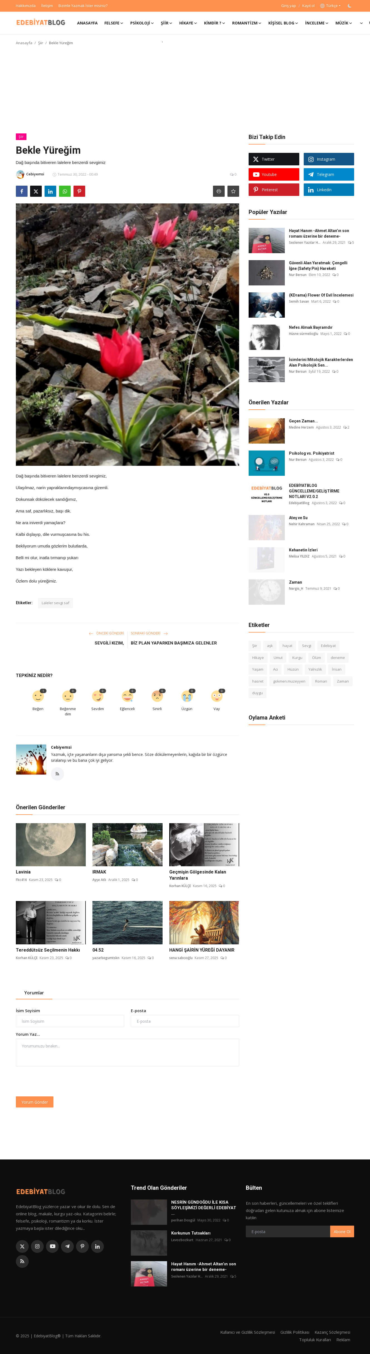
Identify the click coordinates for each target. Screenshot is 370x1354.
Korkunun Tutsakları (190, 1233)
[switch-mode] (350, 6)
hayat (287, 645)
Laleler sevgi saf (55, 602)
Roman (321, 681)
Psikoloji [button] (142, 23)
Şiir (40, 42)
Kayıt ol (308, 5)
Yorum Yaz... (28, 1034)
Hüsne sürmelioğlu (303, 333)
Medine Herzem (301, 427)
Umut (278, 657)
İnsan (337, 669)
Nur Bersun (298, 274)
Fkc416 (21, 880)
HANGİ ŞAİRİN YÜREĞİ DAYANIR (201, 950)
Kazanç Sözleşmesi (332, 1332)
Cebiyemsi (61, 747)
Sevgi (306, 645)
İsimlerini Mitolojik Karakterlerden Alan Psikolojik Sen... (321, 362)
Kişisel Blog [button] (283, 23)
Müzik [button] (343, 23)
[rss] (22, 1261)
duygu (257, 692)
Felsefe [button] (114, 23)
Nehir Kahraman (302, 524)
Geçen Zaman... (303, 421)
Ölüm (316, 657)
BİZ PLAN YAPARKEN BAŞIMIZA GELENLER (174, 643)
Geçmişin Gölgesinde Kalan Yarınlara (197, 875)
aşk (270, 645)
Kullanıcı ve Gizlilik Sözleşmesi (246, 1332)
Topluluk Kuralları (315, 1339)
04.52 (98, 950)
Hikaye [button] (188, 23)
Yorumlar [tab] (34, 993)
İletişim (47, 5)
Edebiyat (328, 645)
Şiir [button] (167, 23)
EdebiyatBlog (299, 503)
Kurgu (297, 657)
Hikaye (258, 657)
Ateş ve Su (298, 518)
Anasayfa (87, 23)
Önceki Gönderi (106, 633)
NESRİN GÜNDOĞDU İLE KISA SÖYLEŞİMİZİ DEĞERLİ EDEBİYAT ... (203, 1208)
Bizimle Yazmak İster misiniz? (82, 5)
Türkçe (329, 5)
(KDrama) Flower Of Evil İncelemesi (321, 295)
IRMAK (99, 872)
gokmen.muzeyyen (289, 681)
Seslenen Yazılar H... (304, 242)
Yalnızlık (315, 669)
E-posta (138, 1010)
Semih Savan (299, 301)
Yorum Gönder (34, 1102)
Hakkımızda (26, 5)
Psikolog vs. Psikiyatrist (311, 453)
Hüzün (293, 669)
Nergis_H (296, 588)
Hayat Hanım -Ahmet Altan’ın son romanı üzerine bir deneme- (319, 233)
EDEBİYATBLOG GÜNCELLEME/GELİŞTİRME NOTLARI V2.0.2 (314, 491)
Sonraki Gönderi (149, 633)
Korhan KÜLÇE (180, 886)
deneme (338, 657)
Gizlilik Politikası (294, 1332)
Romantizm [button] (247, 23)
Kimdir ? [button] (215, 23)
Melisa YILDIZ (299, 556)
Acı (275, 669)
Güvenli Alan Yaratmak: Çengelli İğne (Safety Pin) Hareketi (318, 266)
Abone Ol (342, 1231)
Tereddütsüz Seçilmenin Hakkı (48, 950)
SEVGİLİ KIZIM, (109, 643)
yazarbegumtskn (105, 957)
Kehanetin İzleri (303, 550)
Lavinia (23, 872)
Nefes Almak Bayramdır (311, 327)
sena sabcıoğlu (181, 957)
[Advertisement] (185, 92)
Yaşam (257, 669)
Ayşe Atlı (99, 880)
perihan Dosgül (183, 1220)
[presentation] (58, 1081)
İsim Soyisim (28, 1010)
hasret (257, 681)
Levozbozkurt (182, 1240)
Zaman (295, 582)
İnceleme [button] (317, 23)
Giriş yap (288, 5)
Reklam (343, 1339)
